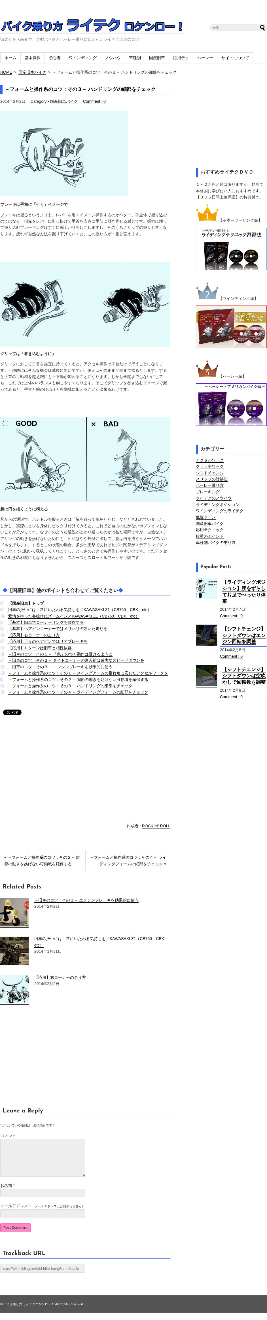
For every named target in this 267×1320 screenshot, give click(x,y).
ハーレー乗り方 (210, 485)
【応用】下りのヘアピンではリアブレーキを (48, 641)
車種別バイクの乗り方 (216, 542)
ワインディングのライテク (219, 511)
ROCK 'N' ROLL (156, 826)
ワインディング (83, 57)
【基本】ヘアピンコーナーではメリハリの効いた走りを (57, 628)
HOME (6, 72)
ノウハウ (113, 57)
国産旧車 (157, 57)
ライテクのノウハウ (214, 498)
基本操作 (33, 57)
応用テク (181, 57)
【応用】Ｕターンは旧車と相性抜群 (40, 648)
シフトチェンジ (210, 473)
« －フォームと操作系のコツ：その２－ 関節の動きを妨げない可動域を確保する (42, 860)
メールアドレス (14, 1212)
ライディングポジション (218, 504)
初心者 (55, 57)
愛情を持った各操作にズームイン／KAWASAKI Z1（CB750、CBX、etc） (73, 616)
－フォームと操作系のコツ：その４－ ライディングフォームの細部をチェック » (128, 860)
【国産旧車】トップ (26, 603)
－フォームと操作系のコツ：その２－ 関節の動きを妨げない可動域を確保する (78, 679)
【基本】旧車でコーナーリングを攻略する (46, 622)
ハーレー (205, 57)
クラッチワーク (210, 466)
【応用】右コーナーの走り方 (34, 635)
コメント (8, 1135)
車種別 (135, 57)
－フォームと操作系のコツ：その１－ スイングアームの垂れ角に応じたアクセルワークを (88, 673)
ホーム (10, 57)
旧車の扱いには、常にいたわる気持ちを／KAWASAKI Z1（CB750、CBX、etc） (79, 609)
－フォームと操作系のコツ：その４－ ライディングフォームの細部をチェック (78, 692)
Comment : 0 (94, 101)
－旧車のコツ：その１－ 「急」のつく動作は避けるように (60, 654)
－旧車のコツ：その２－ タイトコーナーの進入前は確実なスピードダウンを (76, 660)
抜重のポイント (210, 536)
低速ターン (206, 517)
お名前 (6, 1192)
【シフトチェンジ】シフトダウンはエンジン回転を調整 (244, 635)
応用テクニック (210, 529)
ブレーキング (208, 492)
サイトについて (235, 57)
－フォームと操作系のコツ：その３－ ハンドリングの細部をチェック (80, 89)
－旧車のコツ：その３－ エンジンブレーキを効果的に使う (60, 667)
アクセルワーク (210, 460)
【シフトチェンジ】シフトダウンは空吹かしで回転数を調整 (244, 676)
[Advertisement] (48, 770)
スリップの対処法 (212, 479)
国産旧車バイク (32, 72)
